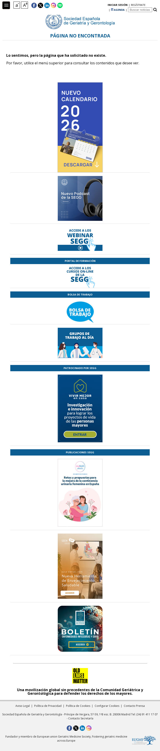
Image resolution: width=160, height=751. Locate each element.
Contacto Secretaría (80, 718)
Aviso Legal (22, 706)
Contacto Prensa (134, 706)
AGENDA (118, 5)
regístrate (100, 5)
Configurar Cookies (107, 706)
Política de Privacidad (48, 706)
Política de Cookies (78, 706)
